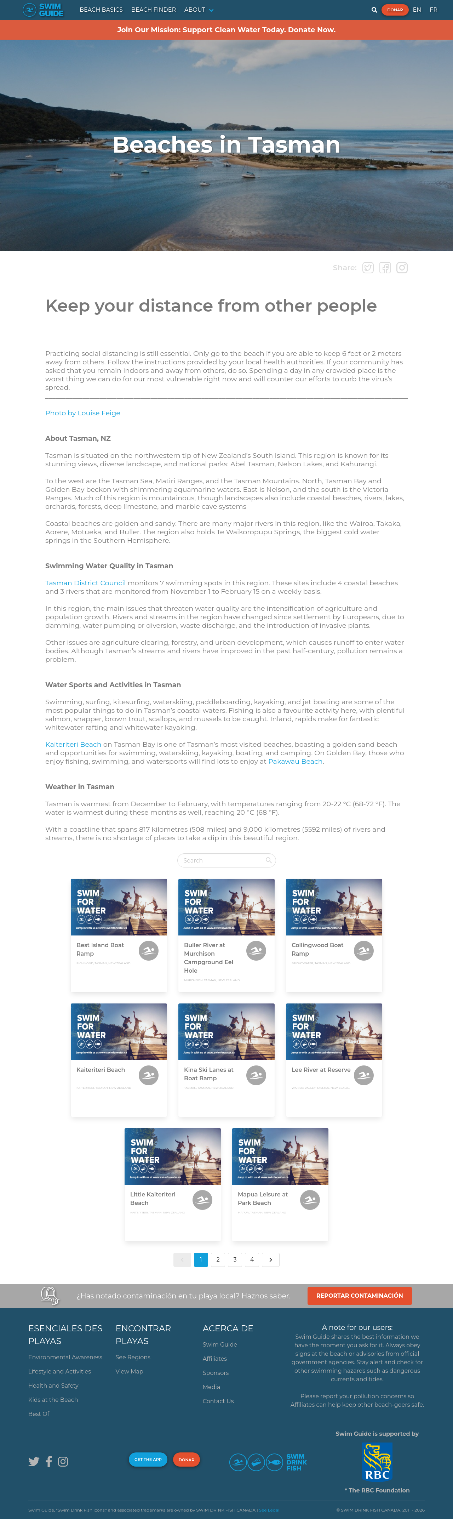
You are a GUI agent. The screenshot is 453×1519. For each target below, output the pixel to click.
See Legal (269, 1510)
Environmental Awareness (65, 1357)
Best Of (38, 1414)
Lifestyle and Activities (59, 1371)
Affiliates (215, 1358)
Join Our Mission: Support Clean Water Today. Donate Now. (226, 29)
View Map (129, 1371)
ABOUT (194, 9)
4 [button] (252, 1259)
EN (417, 9)
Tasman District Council (85, 583)
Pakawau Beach (295, 761)
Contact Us (218, 1401)
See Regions (132, 1357)
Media (211, 1387)
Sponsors (216, 1373)
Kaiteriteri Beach (73, 744)
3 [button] (234, 1259)
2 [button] (217, 1259)
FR (433, 9)
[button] (182, 1260)
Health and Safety (53, 1385)
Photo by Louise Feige (82, 413)
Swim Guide (220, 1344)
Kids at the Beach (53, 1399)
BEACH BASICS (101, 9)
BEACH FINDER (153, 9)
